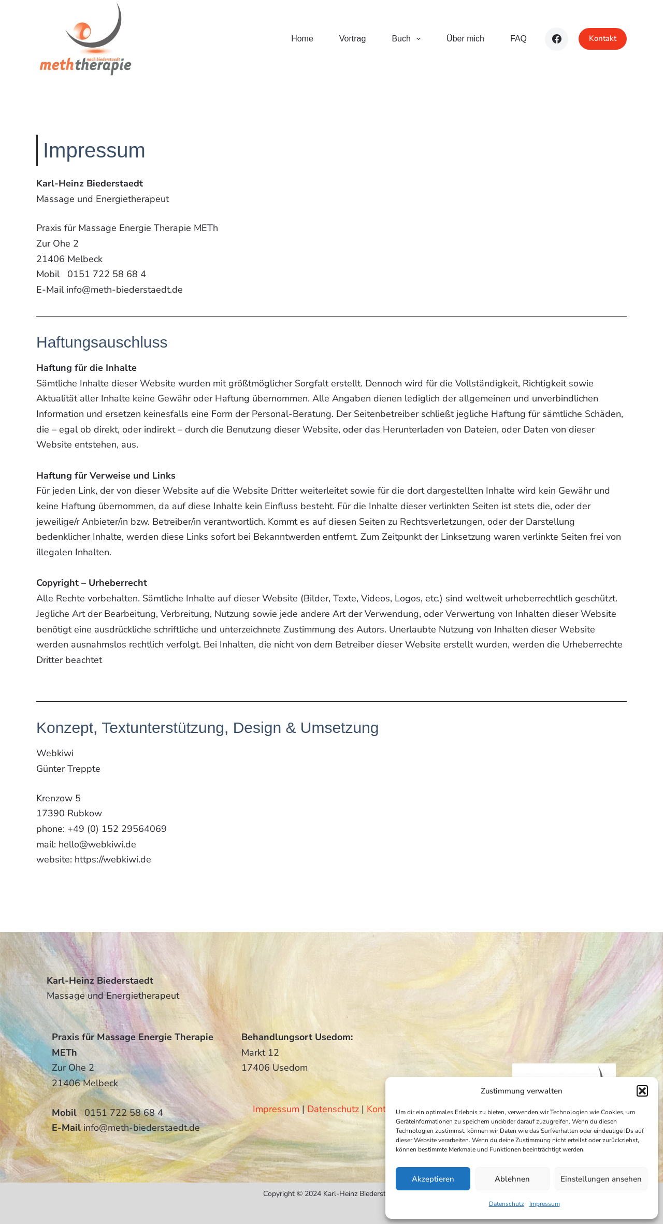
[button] (642, 1091)
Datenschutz (506, 1204)
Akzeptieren (433, 1179)
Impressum (544, 1204)
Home (302, 38)
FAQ (518, 38)
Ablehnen (512, 1179)
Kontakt (602, 38)
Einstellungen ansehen (601, 1179)
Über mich (465, 38)
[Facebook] (556, 39)
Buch (408, 39)
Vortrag (352, 38)
